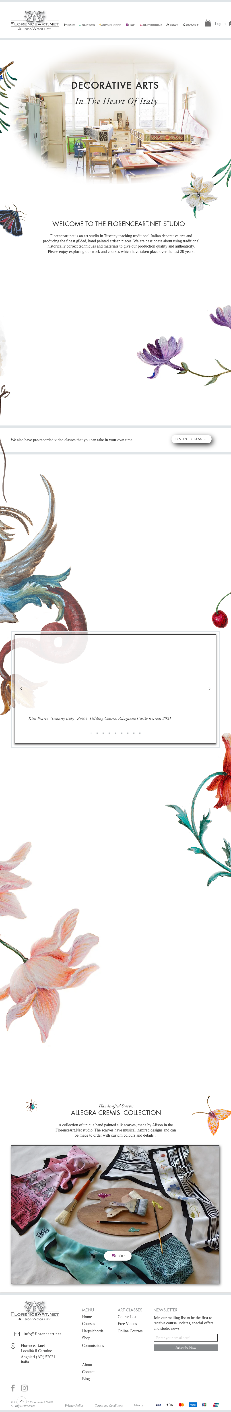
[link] (208, 23)
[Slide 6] (127, 733)
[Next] (209, 689)
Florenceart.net (33, 1345)
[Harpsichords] (109, 25)
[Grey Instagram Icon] (24, 1388)
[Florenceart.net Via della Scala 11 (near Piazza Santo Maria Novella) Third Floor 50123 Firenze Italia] (14, 1346)
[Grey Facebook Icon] (12, 1388)
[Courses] (86, 25)
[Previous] (21, 689)
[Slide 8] (139, 733)
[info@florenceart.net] (32, 1334)
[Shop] (130, 24)
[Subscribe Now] (186, 1347)
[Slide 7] (133, 733)
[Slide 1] (91, 733)
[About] (172, 24)
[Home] (69, 25)
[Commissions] (151, 25)
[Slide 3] (109, 733)
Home (87, 1317)
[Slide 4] (115, 733)
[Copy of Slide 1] (97, 733)
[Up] (22, 1401)
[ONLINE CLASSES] (191, 439)
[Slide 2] (103, 733)
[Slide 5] (121, 733)
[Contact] (190, 24)
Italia (25, 1362)
